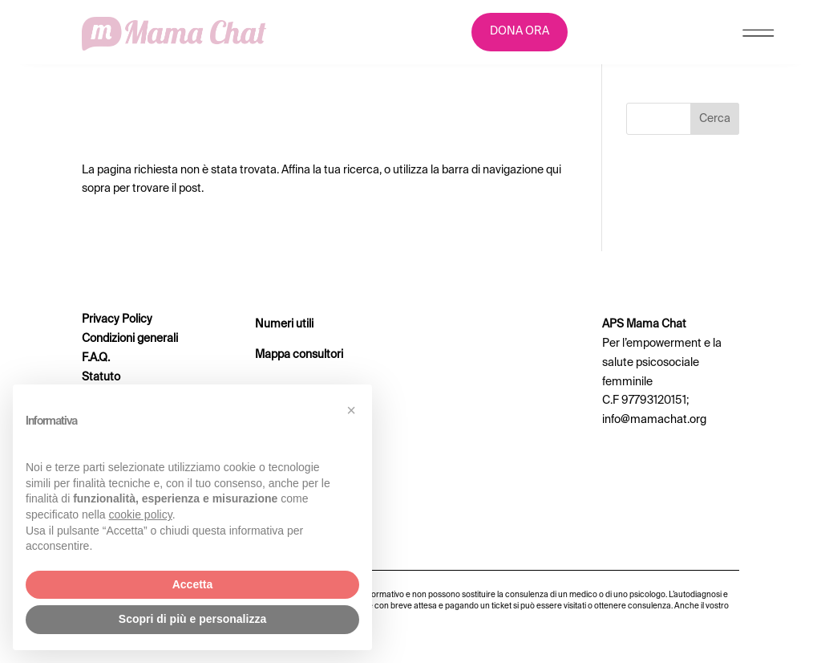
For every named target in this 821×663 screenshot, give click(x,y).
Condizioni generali (130, 338)
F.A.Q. (96, 358)
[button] (351, 410)
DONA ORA (519, 31)
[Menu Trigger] (758, 36)
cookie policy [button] (140, 514)
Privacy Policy (117, 319)
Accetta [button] (192, 584)
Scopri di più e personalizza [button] (192, 618)
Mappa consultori (299, 354)
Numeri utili (284, 324)
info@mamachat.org (654, 419)
